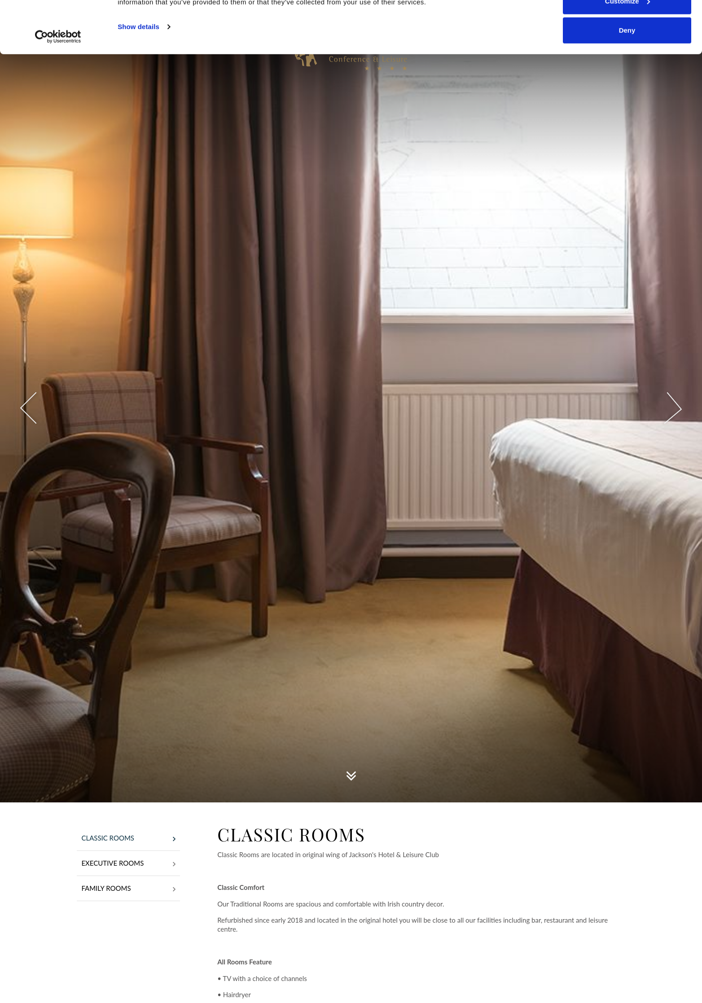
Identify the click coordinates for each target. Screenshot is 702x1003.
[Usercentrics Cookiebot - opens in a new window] (58, 89)
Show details (138, 79)
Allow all (627, 23)
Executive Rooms (128, 864)
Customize (627, 53)
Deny (627, 82)
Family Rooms (128, 889)
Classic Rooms (128, 839)
